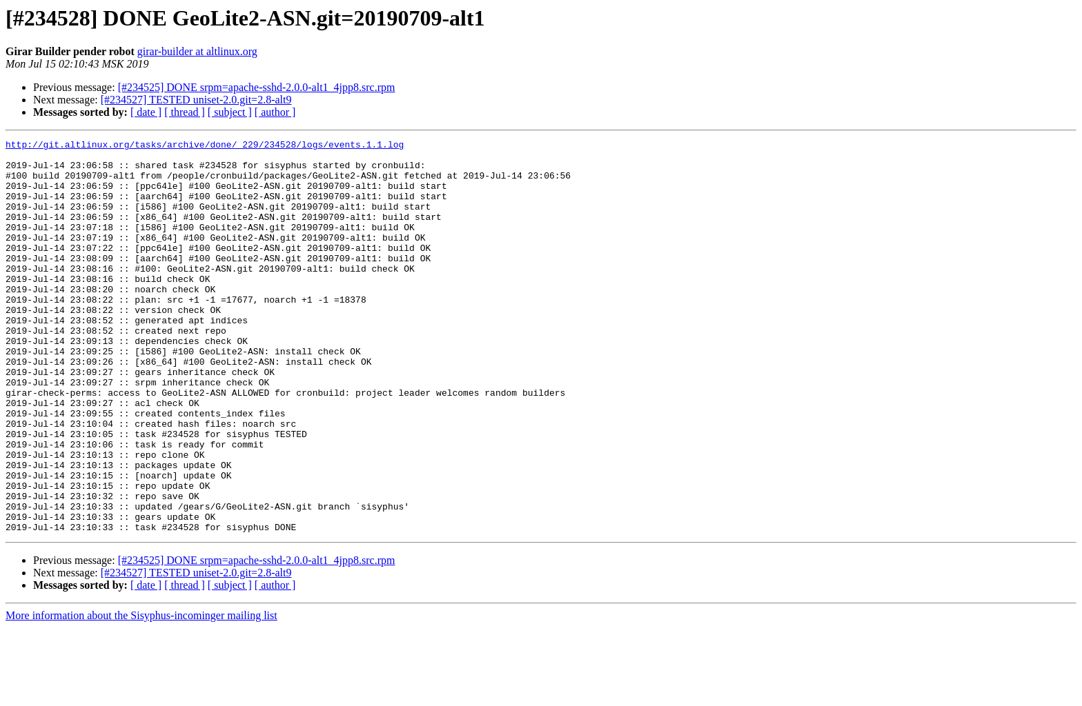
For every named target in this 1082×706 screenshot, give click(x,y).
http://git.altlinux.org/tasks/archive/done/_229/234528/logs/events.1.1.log (205, 146)
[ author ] (275, 112)
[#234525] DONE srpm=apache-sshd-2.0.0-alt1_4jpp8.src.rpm (256, 87)
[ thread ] (184, 112)
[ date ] (145, 112)
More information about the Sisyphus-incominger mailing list (141, 694)
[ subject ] (230, 112)
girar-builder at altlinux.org (197, 51)
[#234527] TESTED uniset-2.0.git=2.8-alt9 (196, 99)
